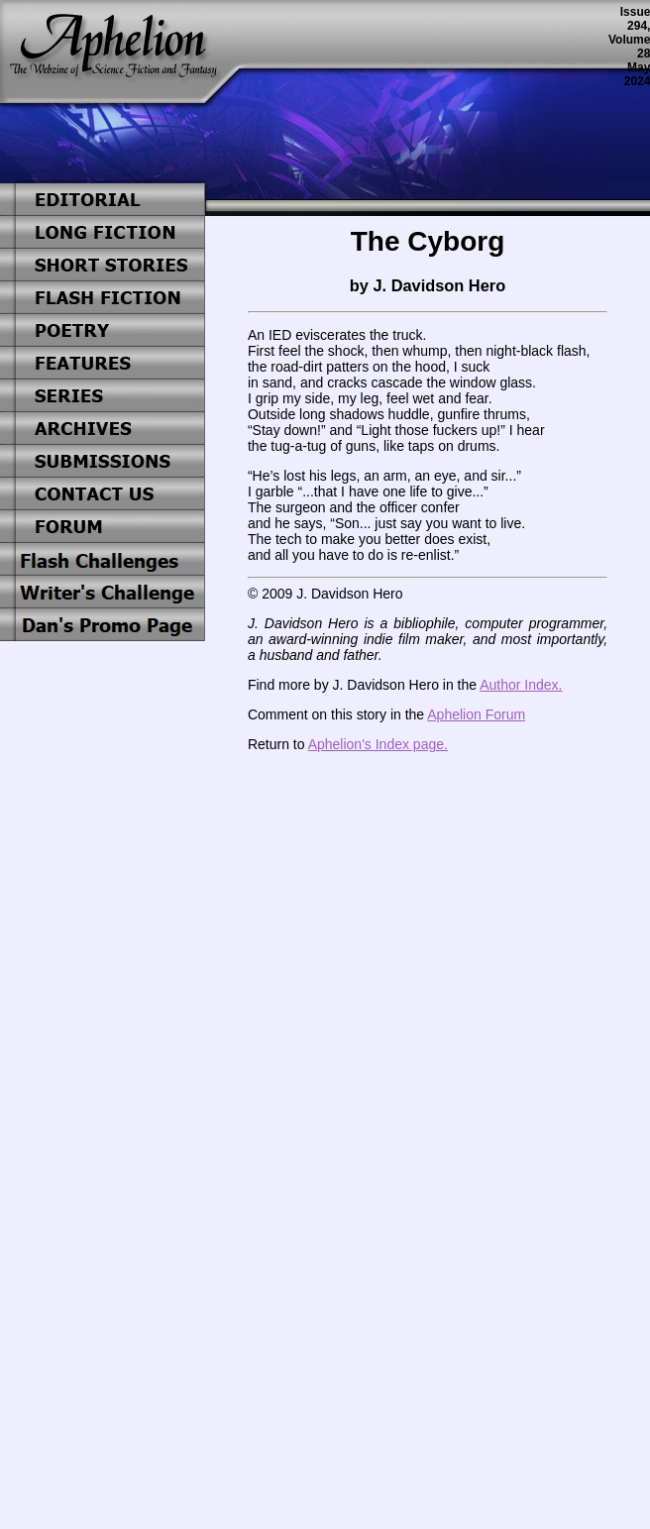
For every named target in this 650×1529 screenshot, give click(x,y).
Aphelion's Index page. (378, 744)
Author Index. (521, 685)
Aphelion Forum (476, 714)
